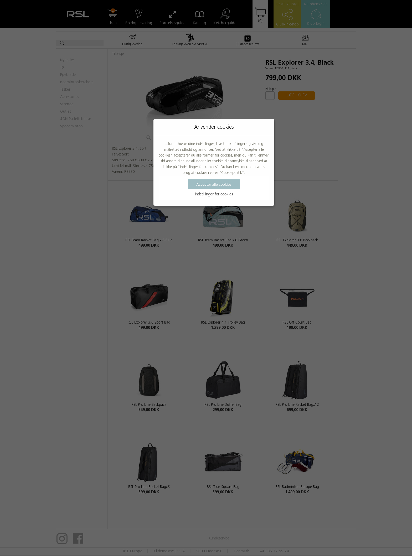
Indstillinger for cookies (214, 194)
